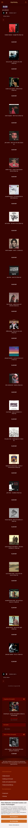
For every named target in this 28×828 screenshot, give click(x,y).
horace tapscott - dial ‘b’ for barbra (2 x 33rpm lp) (14, 520)
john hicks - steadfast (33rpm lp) (13, 492)
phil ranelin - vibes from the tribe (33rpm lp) (14, 143)
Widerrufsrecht (6, 776)
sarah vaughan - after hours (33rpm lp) (14, 115)
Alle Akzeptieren (14, 816)
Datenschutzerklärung (15, 813)
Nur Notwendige (14, 821)
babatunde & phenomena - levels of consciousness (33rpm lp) (14, 466)
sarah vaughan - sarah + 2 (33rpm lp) (14, 250)
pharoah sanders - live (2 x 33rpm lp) (14, 654)
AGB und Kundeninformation (9, 782)
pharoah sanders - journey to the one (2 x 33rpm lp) (14, 359)
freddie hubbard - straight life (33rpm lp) (14, 34)
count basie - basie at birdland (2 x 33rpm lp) (14, 412)
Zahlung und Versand (7, 779)
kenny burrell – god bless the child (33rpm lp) (14, 62)
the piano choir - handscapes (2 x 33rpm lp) (14, 439)
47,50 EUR (14, 753)
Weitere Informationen (14, 825)
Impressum (5, 793)
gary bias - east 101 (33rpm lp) (14, 277)
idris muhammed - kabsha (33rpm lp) (14, 385)
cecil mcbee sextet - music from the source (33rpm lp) (14, 574)
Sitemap (4, 796)
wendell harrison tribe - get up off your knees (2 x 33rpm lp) (14, 601)
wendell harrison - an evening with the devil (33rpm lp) (14, 197)
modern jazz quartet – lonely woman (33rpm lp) (14, 89)
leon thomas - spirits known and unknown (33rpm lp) (14, 305)
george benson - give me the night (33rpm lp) (14, 628)
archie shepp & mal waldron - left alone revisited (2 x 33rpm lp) (14, 547)
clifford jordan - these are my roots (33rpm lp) (14, 332)
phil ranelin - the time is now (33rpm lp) (14, 223)
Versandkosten (14, 762)
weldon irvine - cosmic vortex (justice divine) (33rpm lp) (13, 170)
